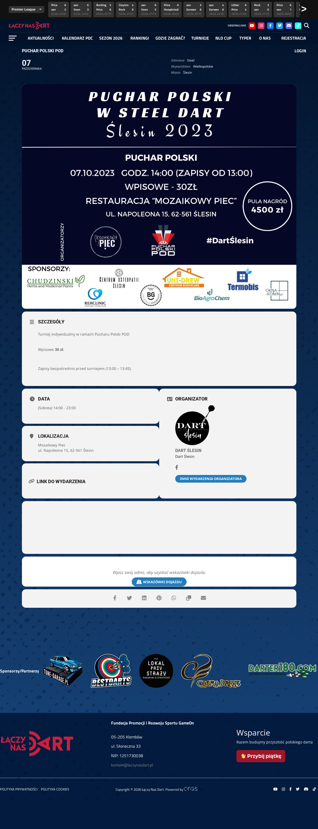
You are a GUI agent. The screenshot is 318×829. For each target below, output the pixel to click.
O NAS (265, 38)
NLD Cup (223, 38)
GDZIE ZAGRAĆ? (170, 38)
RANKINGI (139, 38)
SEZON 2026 (110, 38)
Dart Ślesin (188, 450)
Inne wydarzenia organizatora (211, 478)
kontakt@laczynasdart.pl (132, 765)
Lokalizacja (53, 436)
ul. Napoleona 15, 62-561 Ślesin (66, 450)
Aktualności (41, 38)
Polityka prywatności (18, 789)
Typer (245, 38)
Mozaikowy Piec (51, 445)
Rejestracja (293, 38)
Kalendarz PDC (77, 38)
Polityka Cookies (55, 789)
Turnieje (200, 38)
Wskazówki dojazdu (159, 582)
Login (300, 51)
